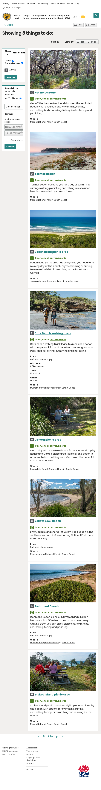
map (93, 41)
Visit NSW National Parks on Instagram (11, 785)
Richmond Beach (47, 606)
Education (30, 3)
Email (92, 24)
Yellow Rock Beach (48, 521)
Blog (77, 3)
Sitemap (30, 763)
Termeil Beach (45, 174)
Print (80, 24)
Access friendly (17, 3)
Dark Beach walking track (53, 333)
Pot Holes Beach (46, 92)
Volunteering (43, 3)
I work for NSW (8, 754)
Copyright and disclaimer (33, 758)
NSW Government (10, 751)
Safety (6, 3)
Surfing (12, 69)
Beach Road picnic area (51, 252)
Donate (29, 769)
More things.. (20, 52)
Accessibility (32, 747)
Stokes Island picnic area (52, 694)
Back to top (50, 736)
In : (6, 98)
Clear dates (17, 140)
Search (10, 77)
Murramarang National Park (44, 387)
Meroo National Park (40, 121)
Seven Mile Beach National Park (46, 281)
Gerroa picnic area (48, 440)
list (82, 41)
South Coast (60, 121)
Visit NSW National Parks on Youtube (18, 785)
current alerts (58, 98)
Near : (15, 98)
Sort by (55, 41)
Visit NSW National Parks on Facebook (5, 785)
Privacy (29, 754)
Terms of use (32, 751)
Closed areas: (14, 63)
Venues (70, 3)
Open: (9, 60)
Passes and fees (57, 3)
